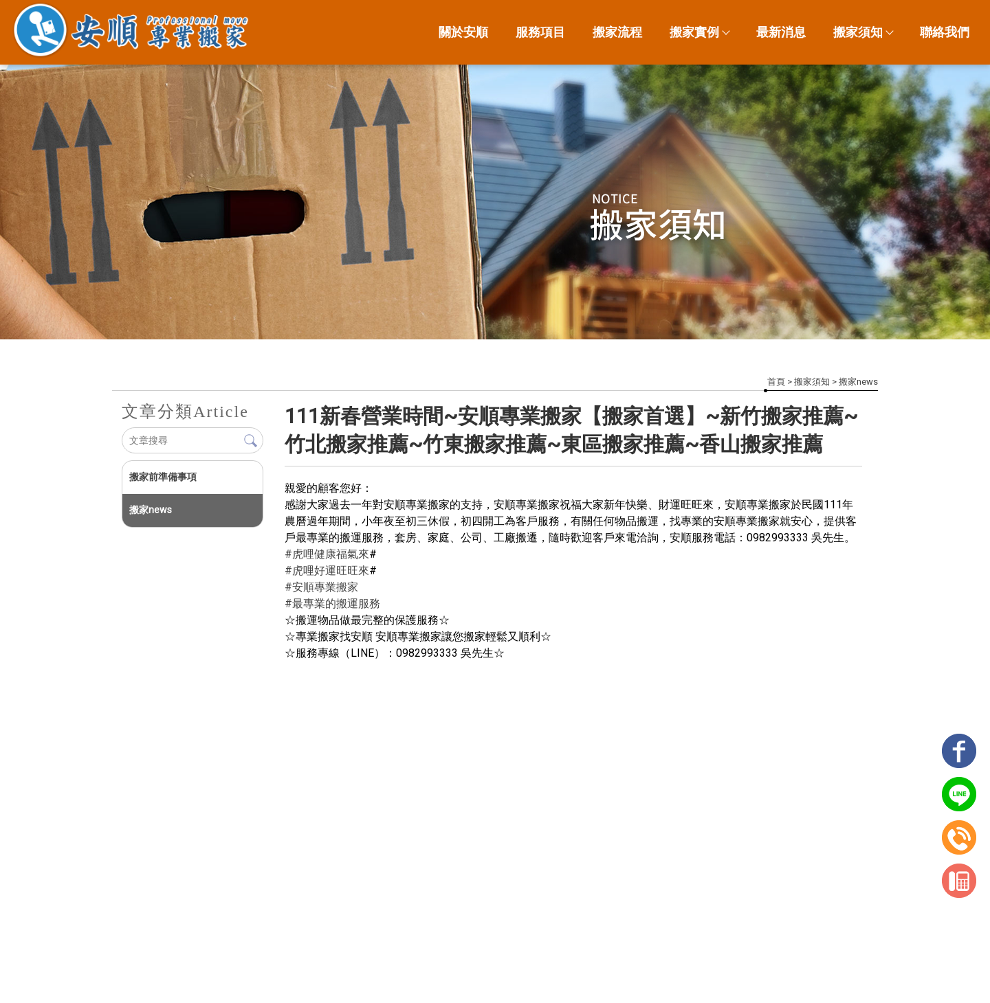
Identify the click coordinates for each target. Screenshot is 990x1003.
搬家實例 (699, 32)
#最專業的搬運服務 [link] (332, 603)
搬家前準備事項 (163, 476)
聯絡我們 (944, 32)
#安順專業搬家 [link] (321, 587)
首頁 (776, 381)
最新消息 (781, 32)
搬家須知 (862, 32)
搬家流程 (617, 32)
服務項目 (540, 32)
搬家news (858, 381)
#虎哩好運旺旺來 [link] (327, 570)
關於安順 (463, 32)
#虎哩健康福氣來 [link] (327, 554)
